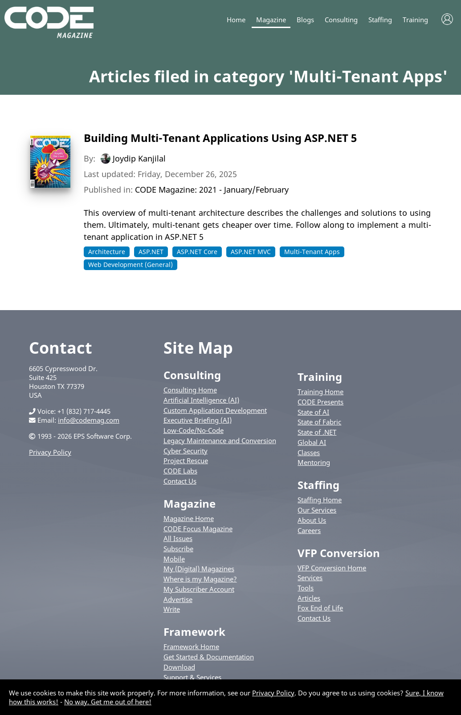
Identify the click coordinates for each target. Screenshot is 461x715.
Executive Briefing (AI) (197, 420)
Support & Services (192, 677)
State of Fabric (319, 421)
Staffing (380, 19)
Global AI (312, 442)
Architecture (106, 251)
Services (310, 577)
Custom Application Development (215, 410)
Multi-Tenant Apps (312, 251)
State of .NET (317, 432)
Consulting (341, 19)
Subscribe (178, 548)
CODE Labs (180, 470)
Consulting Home (190, 389)
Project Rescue (185, 460)
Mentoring (314, 462)
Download (179, 666)
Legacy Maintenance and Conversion (219, 440)
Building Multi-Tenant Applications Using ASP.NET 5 (220, 137)
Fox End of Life (320, 607)
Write (171, 609)
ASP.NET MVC (251, 251)
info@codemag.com (88, 420)
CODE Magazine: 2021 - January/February (212, 189)
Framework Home (191, 646)
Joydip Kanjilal (139, 158)
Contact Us (179, 481)
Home (236, 19)
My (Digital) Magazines (198, 568)
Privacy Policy (50, 452)
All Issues (177, 538)
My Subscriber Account (198, 589)
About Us (312, 520)
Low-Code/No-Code (193, 430)
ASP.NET (151, 251)
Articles (309, 598)
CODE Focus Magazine (198, 528)
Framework (194, 631)
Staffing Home (320, 499)
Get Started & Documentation (208, 656)
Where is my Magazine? (200, 578)
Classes (309, 452)
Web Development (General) (130, 264)
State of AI (313, 412)
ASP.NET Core (197, 251)
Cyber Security (185, 450)
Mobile (174, 558)
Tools (306, 587)
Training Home (320, 391)
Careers (309, 530)
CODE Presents (320, 401)
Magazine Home (188, 518)
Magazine (271, 19)
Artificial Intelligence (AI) (201, 400)
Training (415, 19)
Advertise (177, 599)
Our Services (317, 509)
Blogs (305, 19)
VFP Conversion (339, 552)
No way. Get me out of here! (107, 701)
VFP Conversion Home (332, 567)
